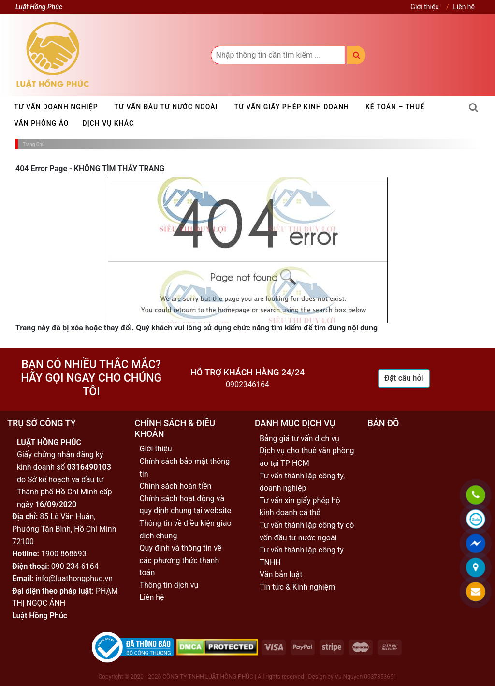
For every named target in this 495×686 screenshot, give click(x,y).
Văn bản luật (281, 574)
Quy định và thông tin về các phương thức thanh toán (181, 560)
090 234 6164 (75, 566)
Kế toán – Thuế (394, 107)
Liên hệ (464, 7)
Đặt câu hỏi (403, 378)
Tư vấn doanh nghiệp (56, 107)
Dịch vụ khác (108, 123)
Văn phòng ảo (41, 123)
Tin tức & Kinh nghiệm (297, 587)
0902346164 (247, 384)
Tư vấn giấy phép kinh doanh (291, 107)
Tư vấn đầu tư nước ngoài (166, 107)
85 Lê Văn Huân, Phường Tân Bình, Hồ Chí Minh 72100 (64, 529)
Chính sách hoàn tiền (176, 486)
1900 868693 (64, 553)
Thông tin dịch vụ (169, 585)
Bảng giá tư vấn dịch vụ (299, 438)
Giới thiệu (424, 7)
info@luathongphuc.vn (74, 578)
